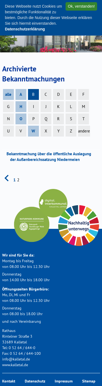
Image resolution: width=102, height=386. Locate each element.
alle (8, 94)
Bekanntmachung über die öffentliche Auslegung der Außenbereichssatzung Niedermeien (50, 156)
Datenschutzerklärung (25, 29)
